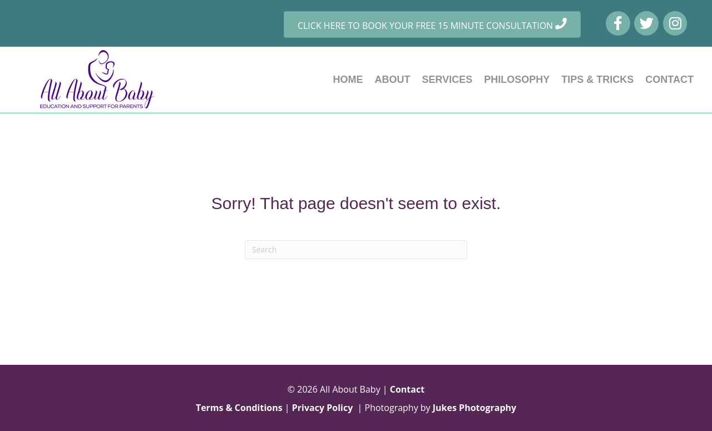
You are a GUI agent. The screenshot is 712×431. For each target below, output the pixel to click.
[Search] (356, 249)
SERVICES (447, 79)
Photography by (441, 408)
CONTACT (669, 79)
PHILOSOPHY (517, 79)
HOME (348, 79)
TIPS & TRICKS (597, 79)
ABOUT (393, 79)
